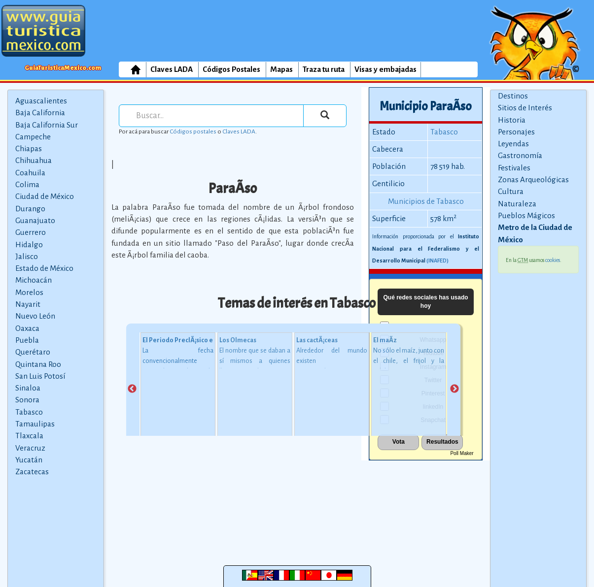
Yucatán (28, 460)
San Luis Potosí (40, 376)
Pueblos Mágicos (526, 215)
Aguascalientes (41, 101)
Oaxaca (27, 328)
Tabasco (29, 412)
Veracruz (30, 448)
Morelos (29, 292)
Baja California (40, 112)
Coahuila (30, 172)
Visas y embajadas (385, 69)
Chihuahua (33, 160)
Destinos (513, 96)
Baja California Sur (46, 125)
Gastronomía (520, 155)
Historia (511, 120)
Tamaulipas (35, 424)
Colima (27, 184)
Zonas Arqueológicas (533, 179)
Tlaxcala (29, 435)
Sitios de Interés (525, 107)
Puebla (27, 340)
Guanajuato (35, 220)
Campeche (33, 136)
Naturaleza (517, 203)
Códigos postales (193, 131)
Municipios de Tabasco (426, 201)
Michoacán (33, 280)
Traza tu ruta (324, 69)
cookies (552, 260)
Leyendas (513, 143)
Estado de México (44, 268)
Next (454, 389)
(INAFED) (437, 260)
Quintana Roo (38, 364)
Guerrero (30, 232)
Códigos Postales (231, 69)
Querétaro (32, 352)
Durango (30, 208)
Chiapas (28, 148)
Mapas (281, 69)
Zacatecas (32, 471)
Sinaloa (27, 388)
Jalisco (26, 256)
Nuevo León (35, 316)
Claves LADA (171, 69)
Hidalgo (29, 244)
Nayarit (27, 304)
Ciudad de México (44, 196)
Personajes (516, 132)
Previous (132, 389)
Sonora (27, 399)
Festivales (514, 167)
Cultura (511, 191)
